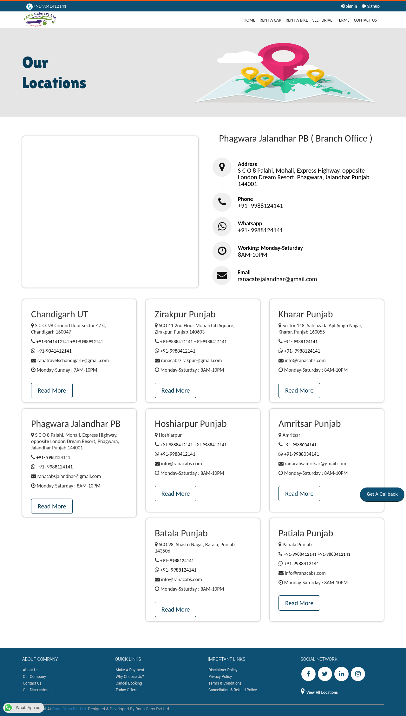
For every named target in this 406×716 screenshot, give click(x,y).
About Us (30, 670)
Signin (351, 6)
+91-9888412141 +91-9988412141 (193, 445)
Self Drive (322, 20)
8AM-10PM (252, 254)
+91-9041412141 (50, 6)
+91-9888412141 (176, 341)
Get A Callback (381, 494)
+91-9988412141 (210, 341)
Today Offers (126, 690)
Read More (52, 390)
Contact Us (365, 20)
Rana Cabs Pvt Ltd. (69, 708)
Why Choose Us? (130, 676)
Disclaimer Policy (223, 670)
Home (251, 20)
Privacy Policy (220, 676)
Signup (373, 6)
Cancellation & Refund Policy (232, 690)
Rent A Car (270, 20)
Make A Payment (130, 670)
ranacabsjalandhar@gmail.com (277, 279)
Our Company (34, 676)
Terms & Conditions (225, 683)
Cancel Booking (129, 683)
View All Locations (319, 692)
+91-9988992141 (86, 341)
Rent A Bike (297, 20)
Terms (343, 20)
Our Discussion (36, 690)
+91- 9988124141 (260, 205)
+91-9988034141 (300, 445)
